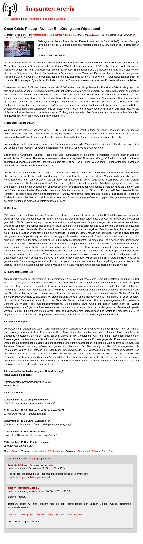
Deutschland (84, 451)
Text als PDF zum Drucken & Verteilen (31, 465)
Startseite (15, 19)
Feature (15, 451)
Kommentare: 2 (27, 37)
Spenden (60, 19)
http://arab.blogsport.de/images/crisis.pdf (29, 477)
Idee (24, 19)
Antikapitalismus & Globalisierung (48, 451)
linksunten (48, 19)
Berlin (111, 451)
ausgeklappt (34, 458)
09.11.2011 (94, 35)
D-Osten (96, 451)
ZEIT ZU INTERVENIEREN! (24, 488)
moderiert (47, 458)
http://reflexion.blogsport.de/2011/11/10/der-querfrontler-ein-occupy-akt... (46, 514)
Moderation (35, 19)
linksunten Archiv (50, 8)
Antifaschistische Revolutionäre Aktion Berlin (54, 35)
